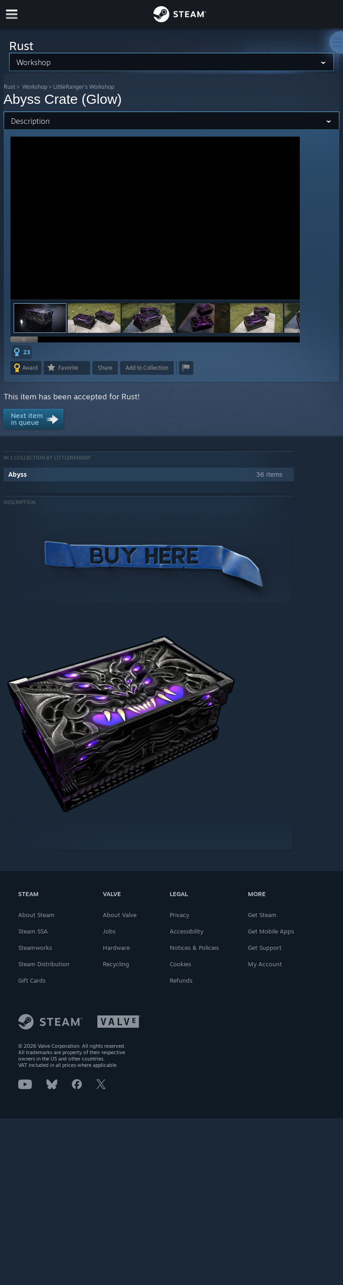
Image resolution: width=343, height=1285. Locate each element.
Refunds (181, 980)
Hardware (116, 947)
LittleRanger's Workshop (83, 86)
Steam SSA (33, 931)
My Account (265, 964)
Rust (9, 86)
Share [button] (105, 367)
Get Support (265, 947)
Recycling (116, 964)
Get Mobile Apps (271, 931)
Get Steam (262, 914)
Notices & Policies (194, 947)
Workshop (34, 86)
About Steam (36, 914)
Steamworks (35, 947)
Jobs (109, 931)
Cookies (180, 964)
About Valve (119, 914)
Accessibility (186, 931)
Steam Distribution (44, 964)
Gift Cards (31, 980)
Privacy (179, 914)
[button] (94, 318)
